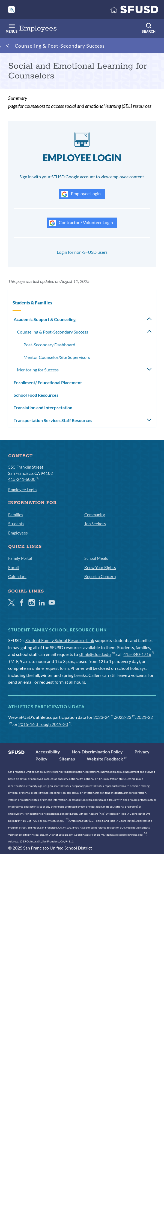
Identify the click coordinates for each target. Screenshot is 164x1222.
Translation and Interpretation (43, 407)
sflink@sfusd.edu (97, 654)
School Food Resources (36, 395)
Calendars (17, 576)
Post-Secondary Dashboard (49, 344)
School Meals (96, 558)
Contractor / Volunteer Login (81, 223)
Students (16, 523)
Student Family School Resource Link (59, 640)
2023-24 (103, 717)
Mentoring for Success (38, 369)
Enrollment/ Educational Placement (48, 382)
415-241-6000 (23, 479)
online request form (50, 668)
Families (15, 514)
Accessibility (47, 751)
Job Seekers (95, 523)
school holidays (131, 668)
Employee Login (81, 194)
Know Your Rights (100, 567)
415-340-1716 (139, 654)
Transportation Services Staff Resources (53, 420)
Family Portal (20, 558)
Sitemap (67, 758)
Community (94, 514)
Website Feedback (107, 758)
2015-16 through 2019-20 (44, 724)
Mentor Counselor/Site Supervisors (56, 357)
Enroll (13, 567)
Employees (18, 532)
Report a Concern (100, 576)
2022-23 (125, 717)
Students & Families (32, 302)
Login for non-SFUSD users (82, 252)
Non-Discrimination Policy (97, 751)
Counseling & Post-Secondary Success (60, 46)
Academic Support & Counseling (45, 319)
